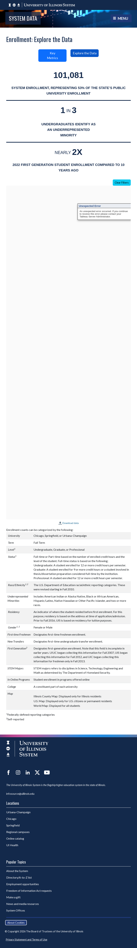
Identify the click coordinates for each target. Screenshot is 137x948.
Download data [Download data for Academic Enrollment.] (70, 523)
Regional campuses (18, 832)
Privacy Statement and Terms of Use (26, 939)
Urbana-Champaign (18, 812)
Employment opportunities (22, 884)
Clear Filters (122, 182)
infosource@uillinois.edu (20, 793)
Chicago (11, 818)
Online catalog (15, 838)
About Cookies (16, 922)
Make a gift (13, 897)
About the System (17, 871)
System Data (23, 18)
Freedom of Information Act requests (29, 890)
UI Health (12, 845)
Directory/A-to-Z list (19, 877)
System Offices (15, 910)
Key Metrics (52, 55)
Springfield (13, 825)
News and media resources (22, 903)
